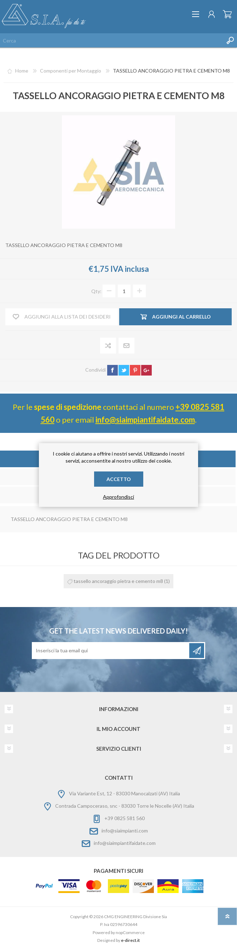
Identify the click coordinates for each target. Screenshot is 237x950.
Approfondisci (118, 497)
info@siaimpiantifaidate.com (145, 419)
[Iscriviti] (111, 650)
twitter (123, 370)
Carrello (227, 14)
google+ (146, 370)
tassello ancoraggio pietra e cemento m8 (118, 581)
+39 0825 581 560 (124, 818)
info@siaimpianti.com (125, 831)
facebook (112, 370)
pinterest (135, 370)
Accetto (118, 479)
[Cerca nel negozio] (111, 40)
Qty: (96, 291)
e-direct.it (130, 940)
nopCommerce (130, 932)
